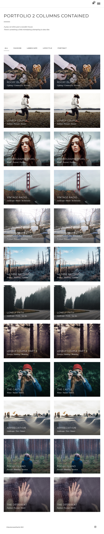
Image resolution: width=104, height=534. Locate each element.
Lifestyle (47, 48)
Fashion (17, 48)
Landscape (32, 48)
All (6, 48)
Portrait (62, 48)
